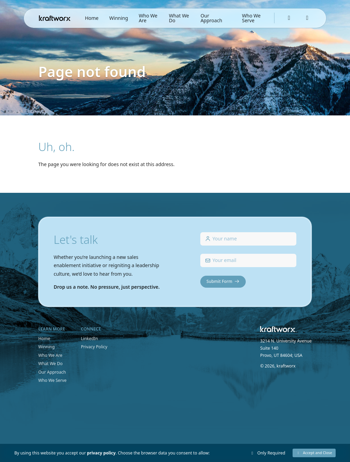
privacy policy (101, 453)
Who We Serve (251, 18)
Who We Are (148, 18)
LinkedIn (89, 338)
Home (91, 18)
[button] (314, 453)
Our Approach (211, 18)
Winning (118, 18)
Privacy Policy (94, 347)
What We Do (179, 18)
